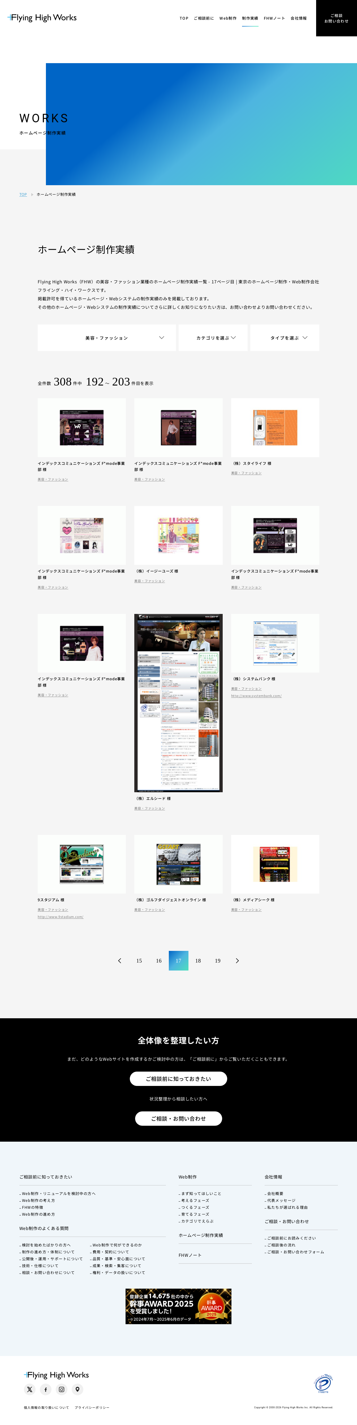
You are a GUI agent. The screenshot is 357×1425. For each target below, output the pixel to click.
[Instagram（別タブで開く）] (61, 1389)
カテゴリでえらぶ (197, 1221)
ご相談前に (204, 18)
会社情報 (299, 18)
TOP (184, 18)
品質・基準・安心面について (119, 1258)
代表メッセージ (281, 1200)
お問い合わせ (243, 307)
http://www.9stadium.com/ (61, 917)
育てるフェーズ (195, 1214)
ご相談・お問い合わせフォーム (296, 1251)
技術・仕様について (40, 1265)
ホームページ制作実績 (201, 1235)
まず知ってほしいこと (201, 1193)
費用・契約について (111, 1251)
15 (139, 961)
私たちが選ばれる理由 (287, 1207)
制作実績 (250, 18)
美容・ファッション (106, 338)
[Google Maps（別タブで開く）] (77, 1389)
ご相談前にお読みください (291, 1238)
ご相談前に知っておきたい (179, 1078)
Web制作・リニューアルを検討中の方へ (59, 1193)
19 (218, 961)
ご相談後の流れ (281, 1245)
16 (159, 961)
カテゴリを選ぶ (213, 338)
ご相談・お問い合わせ (178, 1118)
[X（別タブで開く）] (30, 1389)
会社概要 (275, 1193)
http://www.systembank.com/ (256, 696)
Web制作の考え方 (38, 1200)
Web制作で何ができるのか (117, 1245)
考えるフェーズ (195, 1200)
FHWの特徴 (32, 1207)
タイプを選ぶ (284, 338)
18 (198, 961)
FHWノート (274, 18)
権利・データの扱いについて (119, 1272)
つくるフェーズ (195, 1207)
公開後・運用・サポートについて (52, 1258)
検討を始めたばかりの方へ (46, 1245)
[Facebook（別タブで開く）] (45, 1389)
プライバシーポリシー (92, 1407)
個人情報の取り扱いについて (47, 1407)
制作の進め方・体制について (48, 1251)
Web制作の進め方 (38, 1214)
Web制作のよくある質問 (44, 1228)
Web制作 (228, 18)
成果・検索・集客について (117, 1265)
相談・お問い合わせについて (48, 1272)
